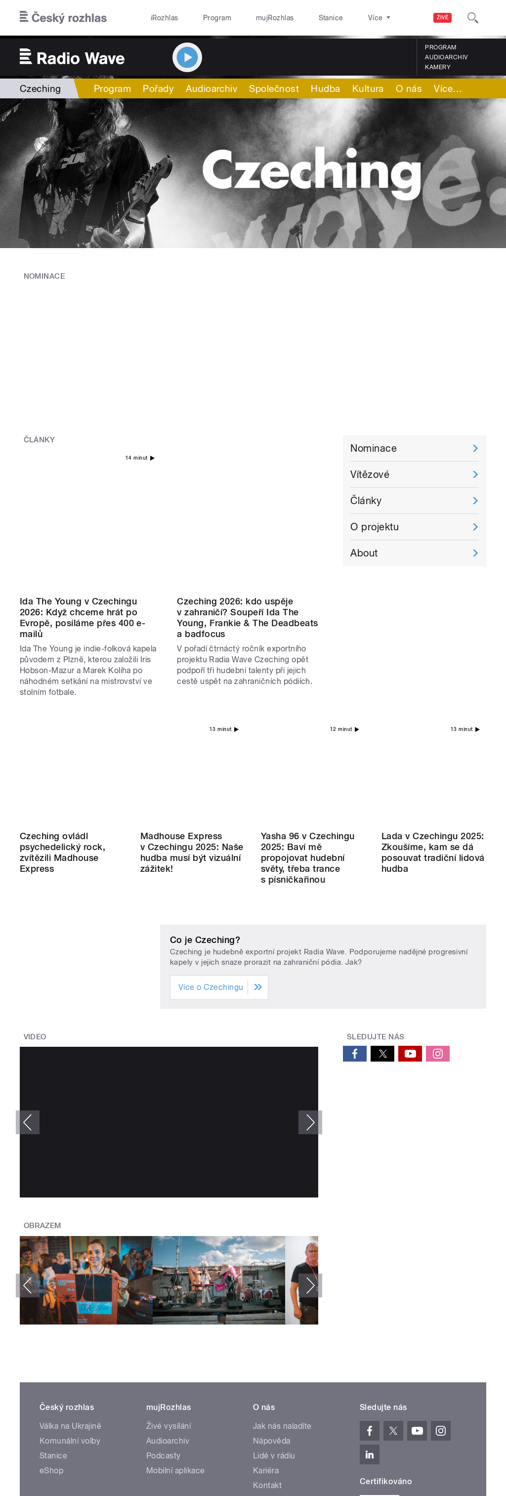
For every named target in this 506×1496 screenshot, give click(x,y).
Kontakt (267, 1318)
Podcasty (163, 1288)
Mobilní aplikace (175, 1303)
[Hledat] (473, 18)
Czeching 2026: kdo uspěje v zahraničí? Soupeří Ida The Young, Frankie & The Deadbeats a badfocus (247, 502)
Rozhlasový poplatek (291, 1333)
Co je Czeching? (205, 773)
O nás (409, 88)
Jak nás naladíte (282, 1259)
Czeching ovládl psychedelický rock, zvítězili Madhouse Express (62, 685)
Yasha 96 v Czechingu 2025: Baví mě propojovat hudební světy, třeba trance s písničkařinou (308, 691)
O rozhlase (341, 18)
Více (448, 88)
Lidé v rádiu (274, 1288)
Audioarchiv (446, 57)
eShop (51, 1303)
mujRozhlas (250, 18)
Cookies (308, 1393)
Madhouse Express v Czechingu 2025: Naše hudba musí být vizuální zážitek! (192, 685)
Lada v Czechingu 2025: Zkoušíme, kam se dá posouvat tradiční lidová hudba (433, 685)
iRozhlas (159, 18)
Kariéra (266, 1303)
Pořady (158, 88)
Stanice (295, 18)
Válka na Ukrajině (70, 1259)
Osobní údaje (353, 1393)
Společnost (274, 88)
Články (39, 387)
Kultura (368, 88)
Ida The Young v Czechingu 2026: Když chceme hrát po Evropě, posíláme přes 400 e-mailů (82, 502)
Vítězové (369, 422)
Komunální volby (70, 1274)
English (454, 1393)
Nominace (44, 276)
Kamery (438, 67)
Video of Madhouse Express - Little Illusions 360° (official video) (169, 955)
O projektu (374, 474)
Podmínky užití (408, 1393)
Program (202, 18)
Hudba (325, 88)
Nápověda (272, 1274)
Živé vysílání (168, 1259)
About (364, 501)
